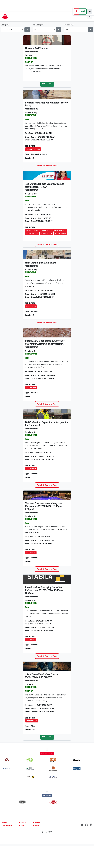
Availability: (69, 25)
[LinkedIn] (91, 824)
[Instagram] (86, 824)
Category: (5, 25)
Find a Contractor (7, 823)
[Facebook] (82, 824)
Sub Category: (38, 25)
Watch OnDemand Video (47, 165)
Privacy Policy (36, 823)
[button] (22, 29)
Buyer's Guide (22, 823)
